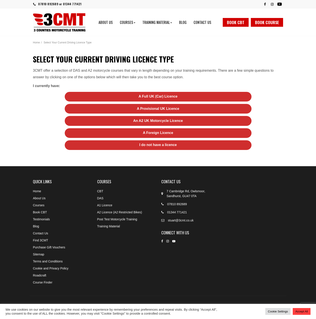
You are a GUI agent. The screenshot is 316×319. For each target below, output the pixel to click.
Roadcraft (39, 275)
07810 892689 (48, 4)
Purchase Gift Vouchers (49, 247)
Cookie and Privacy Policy (50, 268)
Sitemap (38, 254)
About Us (106, 22)
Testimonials (41, 219)
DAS (100, 198)
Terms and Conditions (48, 261)
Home (36, 42)
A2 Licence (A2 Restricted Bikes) (119, 212)
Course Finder (42, 282)
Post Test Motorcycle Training (117, 219)
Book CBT (235, 22)
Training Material (157, 22)
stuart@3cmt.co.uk (181, 220)
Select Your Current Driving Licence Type (68, 42)
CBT (100, 191)
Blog (183, 22)
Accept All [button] (301, 311)
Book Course (267, 22)
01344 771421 (72, 4)
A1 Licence (104, 205)
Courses (127, 22)
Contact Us (202, 22)
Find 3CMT (40, 240)
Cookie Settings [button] (278, 311)
